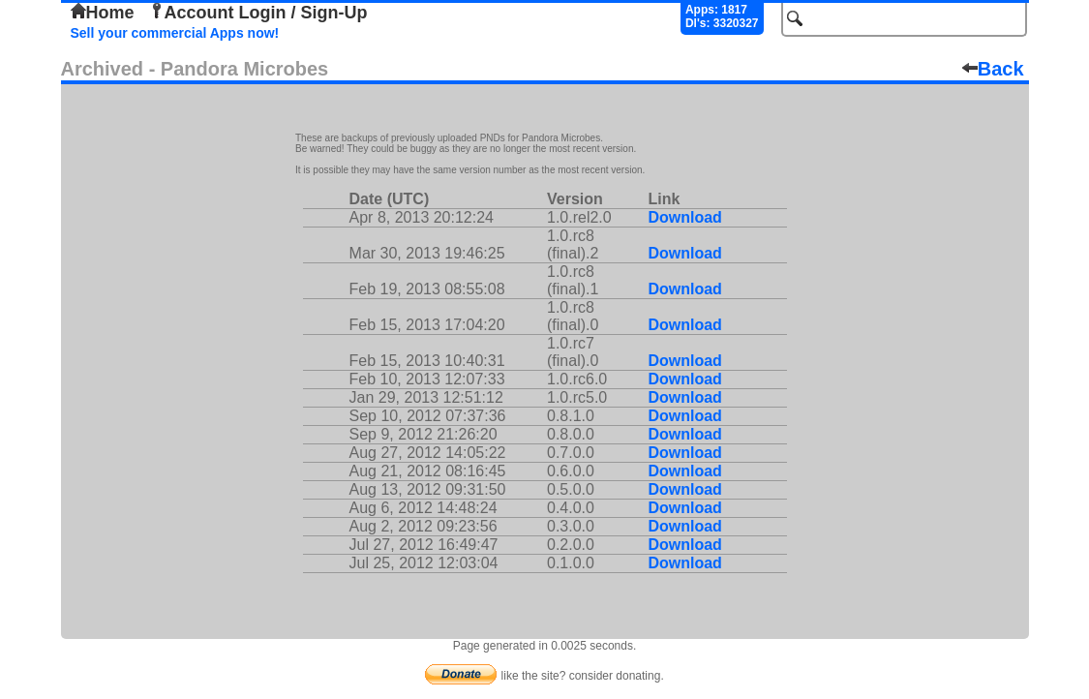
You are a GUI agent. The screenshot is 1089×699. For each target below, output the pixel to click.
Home (103, 12)
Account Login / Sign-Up (258, 12)
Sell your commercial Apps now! (175, 33)
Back (993, 68)
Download (684, 217)
